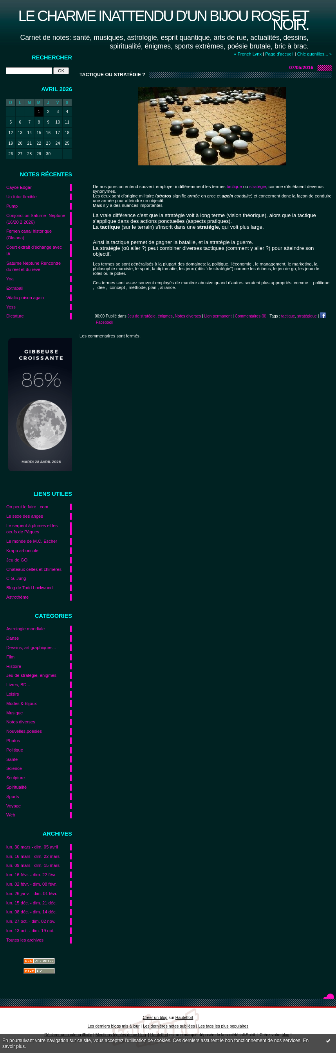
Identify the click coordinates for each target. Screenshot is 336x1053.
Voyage (13, 806)
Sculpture (15, 777)
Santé (12, 759)
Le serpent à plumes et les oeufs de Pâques (32, 529)
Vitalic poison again (25, 297)
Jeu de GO (16, 560)
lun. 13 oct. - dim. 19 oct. (30, 930)
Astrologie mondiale (25, 628)
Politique (14, 750)
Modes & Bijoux (21, 703)
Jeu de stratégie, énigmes (31, 675)
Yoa (10, 278)
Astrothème (17, 597)
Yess (11, 307)
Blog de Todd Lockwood (29, 587)
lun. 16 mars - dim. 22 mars (33, 856)
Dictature (15, 316)
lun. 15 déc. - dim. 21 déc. (31, 903)
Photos (13, 740)
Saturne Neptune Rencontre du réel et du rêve (33, 266)
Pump (12, 206)
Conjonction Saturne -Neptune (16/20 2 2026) (35, 218)
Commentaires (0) (251, 316)
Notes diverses (20, 721)
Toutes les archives (24, 940)
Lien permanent (217, 316)
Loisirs (12, 694)
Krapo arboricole (22, 550)
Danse (12, 638)
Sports (12, 796)
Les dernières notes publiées (169, 1026)
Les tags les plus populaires (223, 1026)
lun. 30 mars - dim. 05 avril (32, 847)
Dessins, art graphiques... (31, 647)
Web (10, 815)
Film (10, 657)
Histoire (13, 666)
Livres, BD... (18, 684)
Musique (14, 712)
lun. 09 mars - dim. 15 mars (33, 865)
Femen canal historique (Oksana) (29, 234)
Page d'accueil (279, 54)
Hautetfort (184, 1017)
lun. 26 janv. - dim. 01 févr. (31, 893)
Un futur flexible (21, 196)
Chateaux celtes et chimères (33, 569)
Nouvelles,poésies (24, 731)
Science (14, 768)
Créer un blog (155, 1017)
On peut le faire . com (27, 506)
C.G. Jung (16, 578)
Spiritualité (16, 787)
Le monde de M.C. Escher (31, 541)
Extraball (14, 288)
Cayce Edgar (19, 187)
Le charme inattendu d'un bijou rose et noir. (163, 20)
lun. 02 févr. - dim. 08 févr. (31, 884)
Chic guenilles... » (314, 54)
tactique (288, 316)
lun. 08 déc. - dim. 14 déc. (31, 911)
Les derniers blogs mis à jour (114, 1026)
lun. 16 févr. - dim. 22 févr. (31, 874)
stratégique (307, 316)
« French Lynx (248, 54)
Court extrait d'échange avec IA (34, 250)
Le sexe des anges (24, 516)
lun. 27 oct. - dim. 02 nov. (30, 921)
